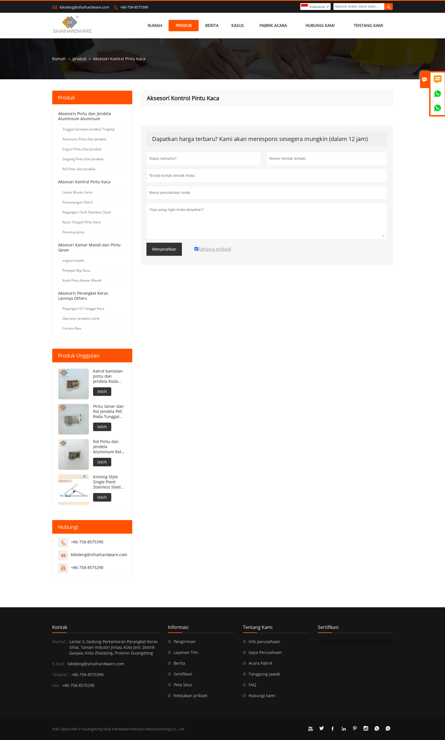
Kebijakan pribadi (190, 695)
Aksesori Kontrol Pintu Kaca (84, 181)
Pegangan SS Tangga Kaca (83, 308)
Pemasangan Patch (77, 202)
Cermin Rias (71, 328)
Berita (212, 25)
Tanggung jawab (264, 674)
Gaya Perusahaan (265, 652)
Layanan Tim (186, 652)
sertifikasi (328, 627)
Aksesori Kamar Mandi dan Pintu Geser (89, 247)
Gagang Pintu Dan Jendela (83, 159)
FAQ (252, 684)
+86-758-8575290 (87, 567)
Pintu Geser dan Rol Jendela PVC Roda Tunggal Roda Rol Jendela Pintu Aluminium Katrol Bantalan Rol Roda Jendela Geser (109, 411)
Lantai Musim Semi (77, 192)
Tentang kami (368, 25)
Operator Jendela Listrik (81, 318)
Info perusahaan (264, 641)
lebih (102, 391)
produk (184, 25)
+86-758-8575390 (134, 7)
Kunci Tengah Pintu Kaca (81, 222)
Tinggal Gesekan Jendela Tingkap (88, 129)
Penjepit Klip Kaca (76, 270)
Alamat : (60, 641)
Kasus (237, 25)
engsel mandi (73, 260)
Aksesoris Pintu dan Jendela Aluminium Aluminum (84, 116)
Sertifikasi (183, 674)
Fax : (56, 685)
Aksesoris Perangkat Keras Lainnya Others (83, 295)
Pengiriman (185, 641)
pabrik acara (273, 25)
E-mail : (59, 663)
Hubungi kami (320, 25)
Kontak (59, 627)
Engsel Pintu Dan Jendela (82, 149)
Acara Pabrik (260, 663)
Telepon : (61, 674)
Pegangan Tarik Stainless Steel (86, 212)
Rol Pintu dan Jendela (78, 169)
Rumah (155, 25)
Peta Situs (183, 684)
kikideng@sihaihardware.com (84, 7)
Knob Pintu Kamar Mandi (81, 280)
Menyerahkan (164, 249)
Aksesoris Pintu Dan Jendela (84, 139)
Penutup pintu (73, 232)
